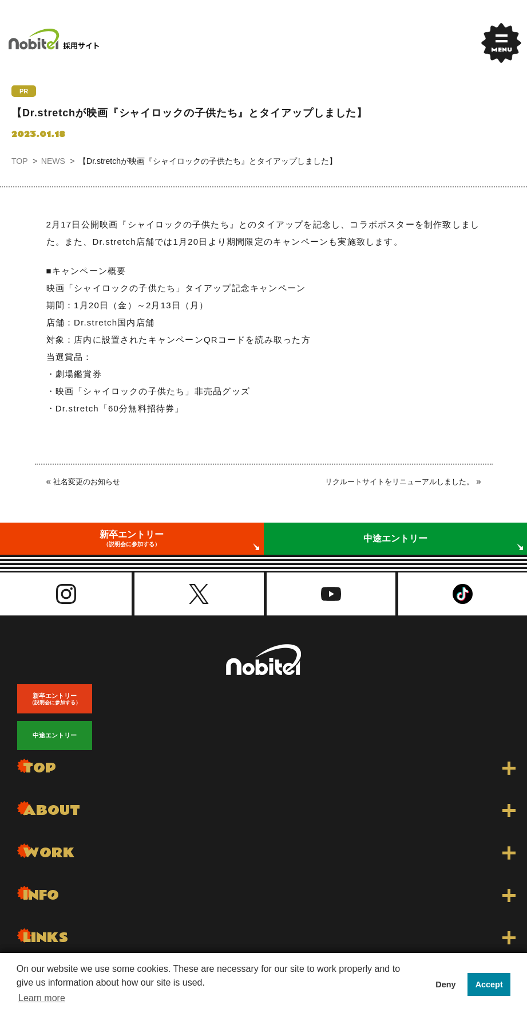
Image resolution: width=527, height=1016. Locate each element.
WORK (49, 853)
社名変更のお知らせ (86, 481)
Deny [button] (445, 984)
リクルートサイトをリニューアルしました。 (399, 481)
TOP (19, 161)
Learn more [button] (41, 998)
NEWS (53, 161)
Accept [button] (489, 984)
